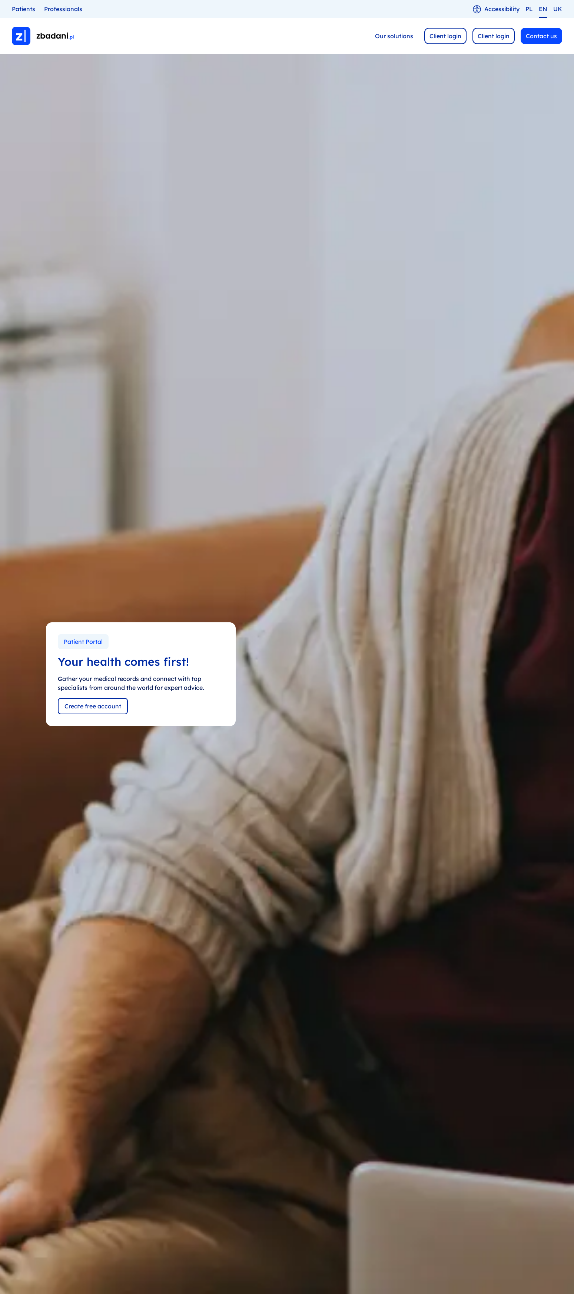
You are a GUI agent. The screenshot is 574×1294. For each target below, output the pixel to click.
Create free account (92, 706)
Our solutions (394, 36)
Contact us (541, 36)
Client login (445, 36)
